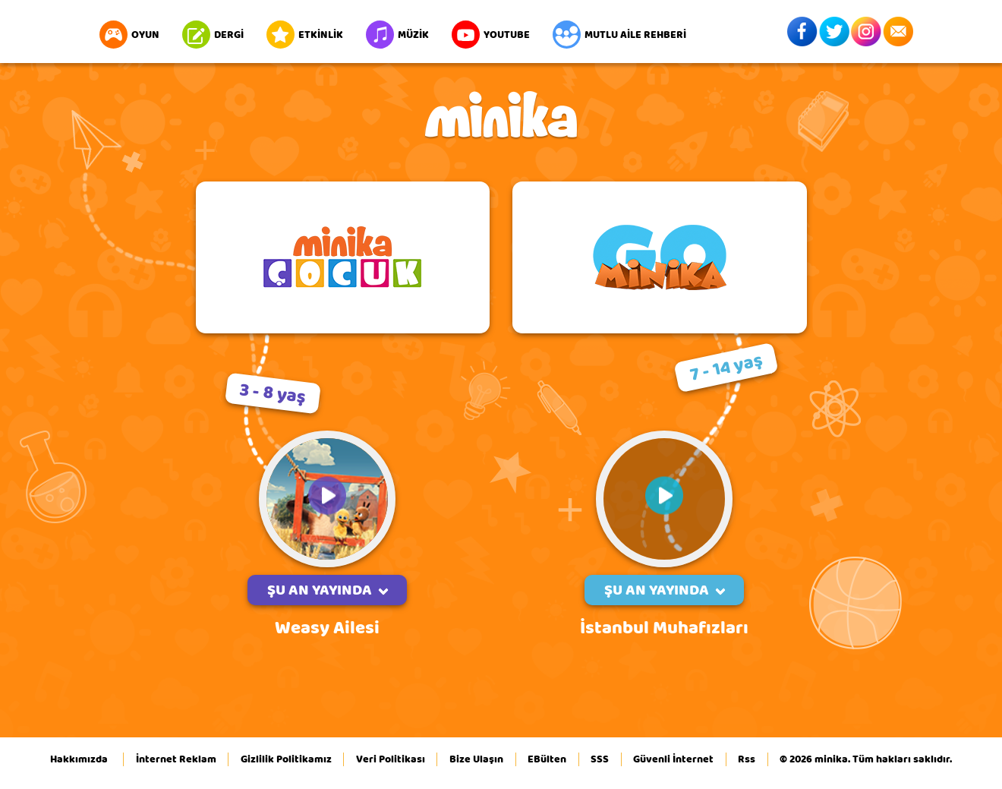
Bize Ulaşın (476, 759)
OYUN (129, 35)
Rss (746, 759)
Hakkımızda (79, 759)
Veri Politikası (390, 759)
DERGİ (213, 35)
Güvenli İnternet (673, 759)
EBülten (547, 759)
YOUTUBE (491, 35)
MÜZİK (397, 35)
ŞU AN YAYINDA (328, 590)
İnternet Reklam (176, 759)
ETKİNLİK (304, 35)
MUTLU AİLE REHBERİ (619, 35)
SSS (600, 759)
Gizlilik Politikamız (286, 759)
